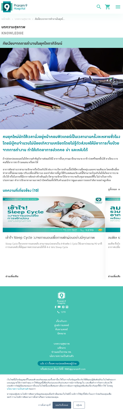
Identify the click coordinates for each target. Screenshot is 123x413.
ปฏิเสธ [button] (79, 405)
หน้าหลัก (5, 18)
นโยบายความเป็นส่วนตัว (18, 389)
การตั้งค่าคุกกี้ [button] (44, 405)
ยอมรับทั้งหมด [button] (61, 405)
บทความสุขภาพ (23, 18)
